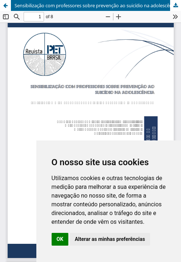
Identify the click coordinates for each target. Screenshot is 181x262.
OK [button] (60, 239)
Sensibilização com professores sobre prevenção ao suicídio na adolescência (96, 5)
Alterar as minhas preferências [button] (110, 239)
